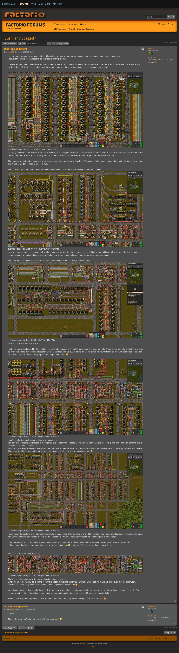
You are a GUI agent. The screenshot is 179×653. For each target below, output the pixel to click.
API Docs (57, 4)
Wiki (33, 4)
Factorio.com (9, 4)
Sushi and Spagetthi (20, 38)
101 (155, 616)
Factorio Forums (25, 24)
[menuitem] (72, 24)
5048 (155, 58)
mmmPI (151, 48)
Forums (23, 3)
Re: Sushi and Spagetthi (16, 606)
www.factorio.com (13, 29)
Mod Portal (44, 4)
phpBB (82, 644)
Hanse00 (151, 606)
